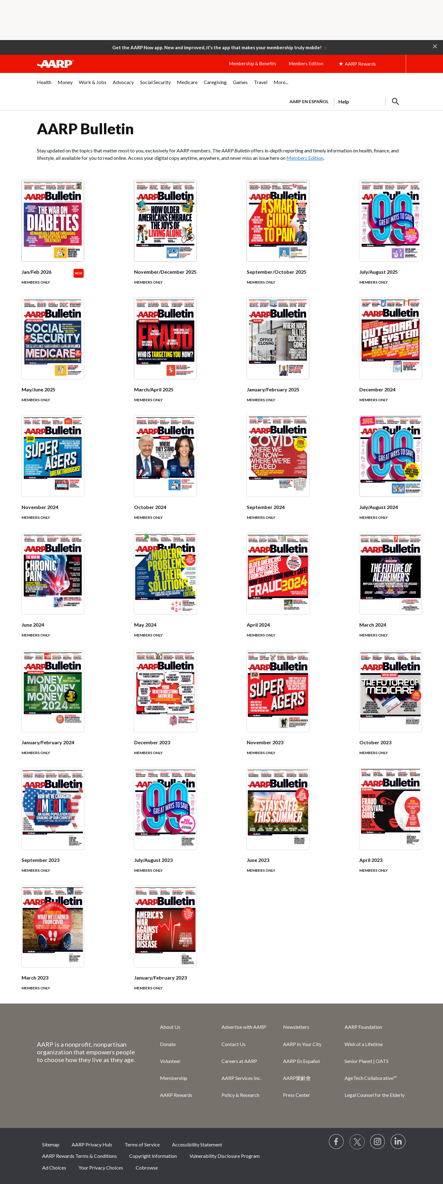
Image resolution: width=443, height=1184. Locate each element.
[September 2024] (278, 474)
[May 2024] (165, 592)
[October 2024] (165, 474)
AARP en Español (309, 101)
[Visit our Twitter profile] (357, 1142)
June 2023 (258, 860)
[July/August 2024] (390, 474)
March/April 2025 (154, 389)
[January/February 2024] (53, 709)
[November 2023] (278, 709)
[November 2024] (53, 474)
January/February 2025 (273, 389)
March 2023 (35, 977)
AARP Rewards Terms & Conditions (79, 1156)
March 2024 (372, 625)
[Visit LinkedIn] (398, 1142)
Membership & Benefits (252, 63)
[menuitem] (44, 85)
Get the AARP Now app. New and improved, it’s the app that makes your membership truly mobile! (217, 47)
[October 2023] (390, 709)
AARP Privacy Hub (92, 1144)
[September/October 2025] (278, 239)
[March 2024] (390, 592)
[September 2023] (53, 827)
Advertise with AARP (244, 1027)
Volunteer (170, 1061)
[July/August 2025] (390, 239)
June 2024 (33, 625)
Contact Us (233, 1044)
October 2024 (150, 507)
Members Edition (306, 63)
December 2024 (377, 389)
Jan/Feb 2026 (36, 272)
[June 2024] (53, 592)
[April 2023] (390, 827)
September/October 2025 (276, 272)
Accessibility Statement (197, 1144)
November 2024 (40, 507)
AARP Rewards (176, 1095)
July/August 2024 (378, 507)
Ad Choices (54, 1167)
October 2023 (375, 742)
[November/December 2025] (165, 239)
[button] (435, 45)
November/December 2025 (165, 272)
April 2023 (370, 860)
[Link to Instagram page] (377, 1142)
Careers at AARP (239, 1061)
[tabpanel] (345, 101)
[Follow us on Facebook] (336, 1142)
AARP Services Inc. (241, 1078)
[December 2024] (390, 356)
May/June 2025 (38, 389)
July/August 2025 (378, 272)
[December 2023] (165, 709)
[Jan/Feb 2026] (53, 239)
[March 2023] (53, 945)
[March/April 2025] (165, 356)
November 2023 (265, 742)
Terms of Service (142, 1144)
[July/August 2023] (165, 827)
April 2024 (258, 625)
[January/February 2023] (165, 945)
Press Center (296, 1095)
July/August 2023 (153, 860)
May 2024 (145, 625)
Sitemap (50, 1144)
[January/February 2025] (278, 356)
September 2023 (40, 860)
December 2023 (152, 742)
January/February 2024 (48, 742)
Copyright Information (153, 1156)
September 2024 (266, 507)
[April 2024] (278, 592)
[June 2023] (278, 827)
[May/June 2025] (53, 356)
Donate (168, 1044)
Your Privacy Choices (100, 1167)
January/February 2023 (160, 977)
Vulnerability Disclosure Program (225, 1156)
